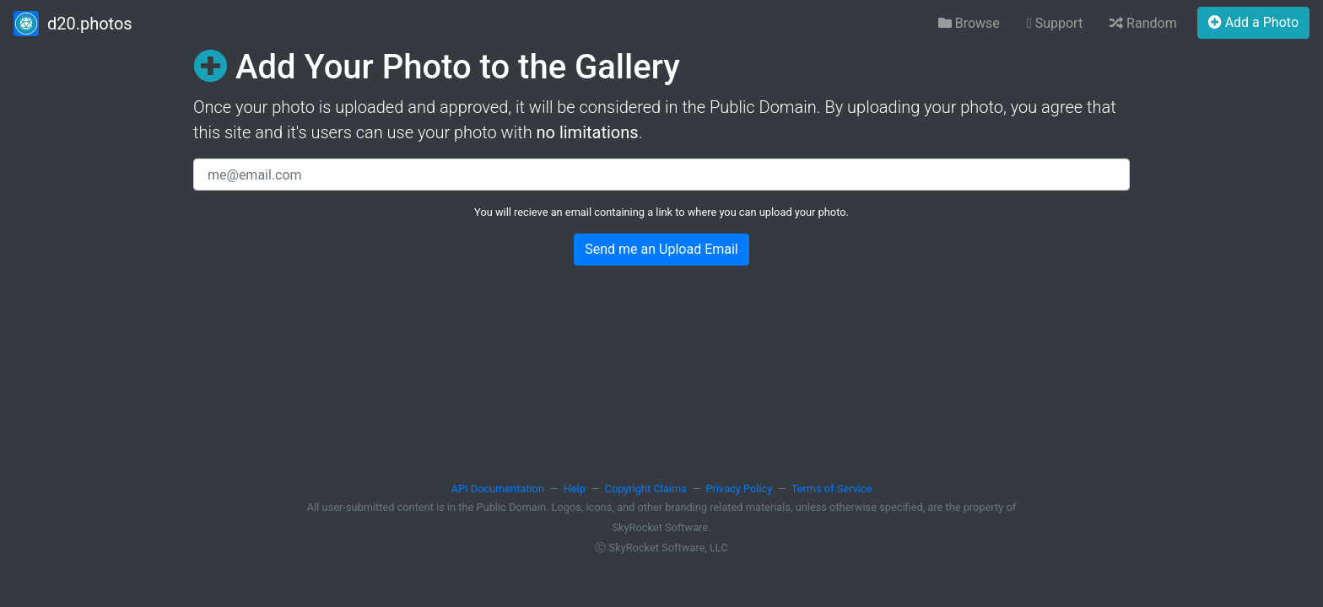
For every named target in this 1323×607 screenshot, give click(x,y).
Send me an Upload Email (661, 249)
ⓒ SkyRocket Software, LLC (661, 547)
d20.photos (73, 23)
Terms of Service (831, 488)
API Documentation (497, 488)
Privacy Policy (739, 488)
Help (575, 488)
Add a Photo (1253, 22)
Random (1143, 23)
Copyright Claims (646, 488)
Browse (969, 23)
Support (1055, 23)
